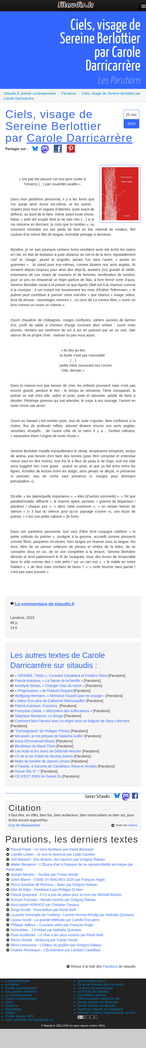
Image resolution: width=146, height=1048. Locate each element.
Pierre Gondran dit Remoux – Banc (54, 885)
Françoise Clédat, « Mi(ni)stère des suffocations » (53, 711)
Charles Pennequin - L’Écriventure (55, 950)
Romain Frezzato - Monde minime (53, 900)
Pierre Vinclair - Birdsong (44, 940)
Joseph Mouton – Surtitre (44, 874)
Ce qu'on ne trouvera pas (95, 988)
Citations (11, 1005)
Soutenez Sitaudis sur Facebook (100, 1009)
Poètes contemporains (21, 998)
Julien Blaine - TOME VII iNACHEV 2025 (58, 880)
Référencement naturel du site (98, 998)
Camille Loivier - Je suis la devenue (53, 854)
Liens (9, 1002)
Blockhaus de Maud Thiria (36, 746)
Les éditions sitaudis (91, 995)
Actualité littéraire (17, 981)
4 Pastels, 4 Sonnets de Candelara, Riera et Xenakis (56, 766)
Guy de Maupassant (24, 825)
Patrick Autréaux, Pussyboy (37, 706)
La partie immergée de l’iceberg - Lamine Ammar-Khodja (72, 915)
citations (132, 825)
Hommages (13, 1009)
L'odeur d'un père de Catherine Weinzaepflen (50, 701)
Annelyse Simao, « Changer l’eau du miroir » (49, 686)
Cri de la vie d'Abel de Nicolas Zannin (44, 756)
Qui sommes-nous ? (91, 981)
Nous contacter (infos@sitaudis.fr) (29, 1020)
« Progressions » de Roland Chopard (44, 691)
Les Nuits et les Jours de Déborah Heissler (48, 751)
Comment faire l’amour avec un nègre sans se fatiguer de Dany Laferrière (72, 721)
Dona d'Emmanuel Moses (35, 741)
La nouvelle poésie (18, 995)
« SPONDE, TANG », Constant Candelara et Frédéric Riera (61, 676)
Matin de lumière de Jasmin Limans (42, 761)
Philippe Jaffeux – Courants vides (52, 925)
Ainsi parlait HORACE (44, 905)
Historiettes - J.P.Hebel (46, 930)
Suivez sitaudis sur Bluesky (96, 1005)
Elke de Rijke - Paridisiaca (47, 890)
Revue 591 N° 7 (27, 771)
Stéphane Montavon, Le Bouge (39, 716)
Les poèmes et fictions (21, 991)
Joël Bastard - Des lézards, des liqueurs (58, 859)
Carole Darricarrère (79, 137)
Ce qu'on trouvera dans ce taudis (100, 984)
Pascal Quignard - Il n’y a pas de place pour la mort (66, 895)
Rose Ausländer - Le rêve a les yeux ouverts (57, 935)
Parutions (110, 966)
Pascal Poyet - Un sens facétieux (52, 849)
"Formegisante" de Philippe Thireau (42, 731)
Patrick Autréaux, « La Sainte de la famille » (49, 681)
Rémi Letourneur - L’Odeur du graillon (56, 945)
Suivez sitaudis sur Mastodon (98, 1002)
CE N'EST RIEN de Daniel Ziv (38, 776)
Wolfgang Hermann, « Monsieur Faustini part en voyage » (60, 696)
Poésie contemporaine (21, 988)
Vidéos (10, 1013)
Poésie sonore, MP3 (19, 1016)
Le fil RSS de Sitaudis (92, 991)
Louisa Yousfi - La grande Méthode (55, 920)
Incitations (12, 984)
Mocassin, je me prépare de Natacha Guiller (49, 736)
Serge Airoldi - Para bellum (43, 910)
